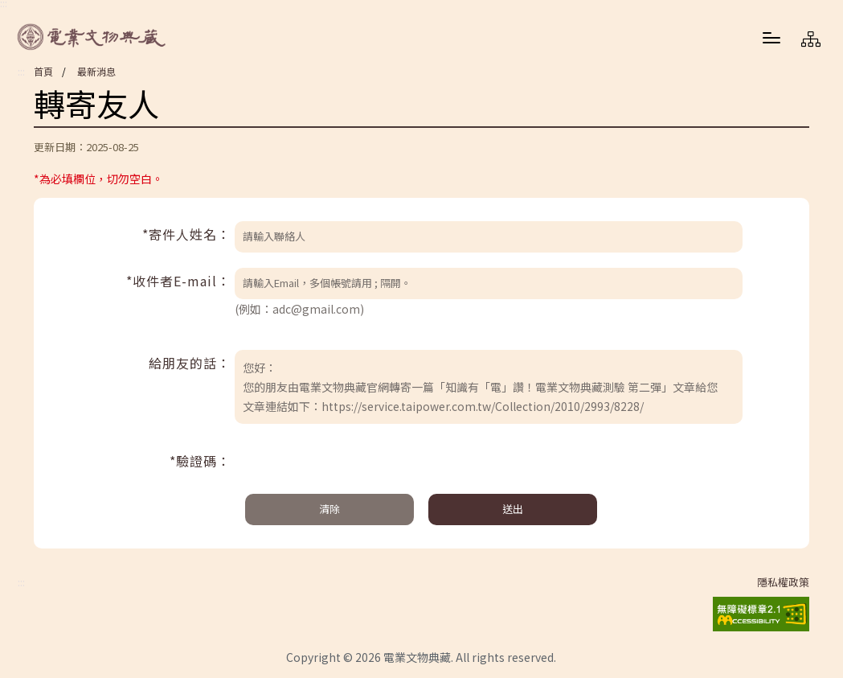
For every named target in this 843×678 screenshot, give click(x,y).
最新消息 (96, 71)
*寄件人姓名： (186, 234)
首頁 (43, 71)
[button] (771, 37)
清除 (329, 508)
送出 (512, 508)
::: (21, 71)
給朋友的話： (190, 362)
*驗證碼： (200, 460)
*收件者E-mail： (178, 280)
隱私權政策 (783, 582)
